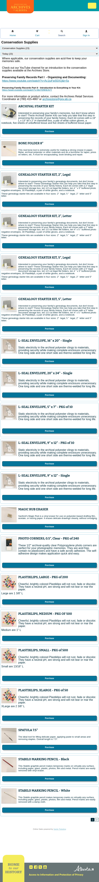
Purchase (49, 131)
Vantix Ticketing (59, 829)
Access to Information (41, 874)
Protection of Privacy (71, 874)
